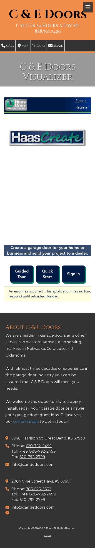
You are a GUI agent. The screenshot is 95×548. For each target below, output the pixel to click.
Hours (38, 46)
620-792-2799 (32, 456)
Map (23, 46)
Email (55, 46)
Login (47, 535)
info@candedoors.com (33, 464)
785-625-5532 (38, 489)
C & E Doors (48, 15)
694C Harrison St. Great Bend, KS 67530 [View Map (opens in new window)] (48, 438)
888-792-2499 (42, 451)
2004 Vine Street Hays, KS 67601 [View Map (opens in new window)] (41, 481)
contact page (26, 421)
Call (7, 46)
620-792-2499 (39, 446)
